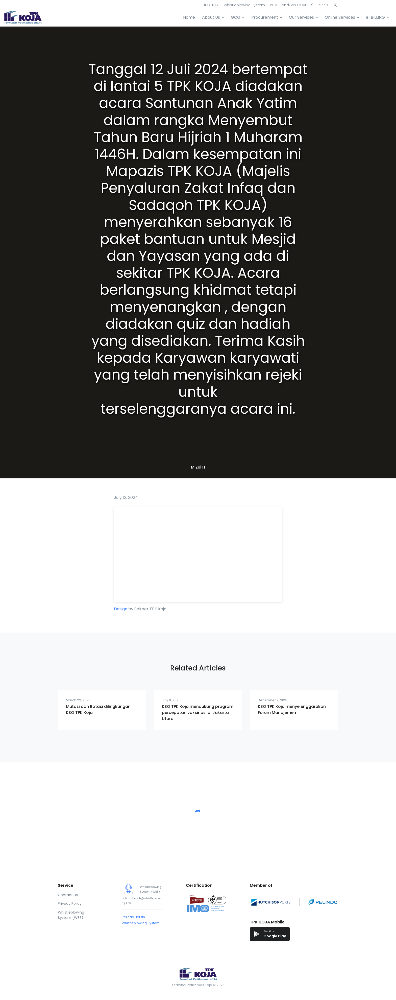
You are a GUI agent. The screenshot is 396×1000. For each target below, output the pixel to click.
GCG (235, 17)
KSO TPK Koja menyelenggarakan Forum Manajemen (292, 709)
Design (120, 609)
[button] (335, 5)
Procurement (264, 17)
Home (189, 17)
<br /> (198, 554)
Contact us (68, 894)
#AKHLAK (211, 5)
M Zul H (198, 467)
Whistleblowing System (244, 5)
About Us (211, 17)
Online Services (340, 17)
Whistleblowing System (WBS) (71, 915)
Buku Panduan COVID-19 (291, 5)
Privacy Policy (70, 903)
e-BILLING (375, 17)
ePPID (323, 5)
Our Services (301, 17)
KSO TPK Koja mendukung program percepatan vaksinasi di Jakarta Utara (197, 713)
